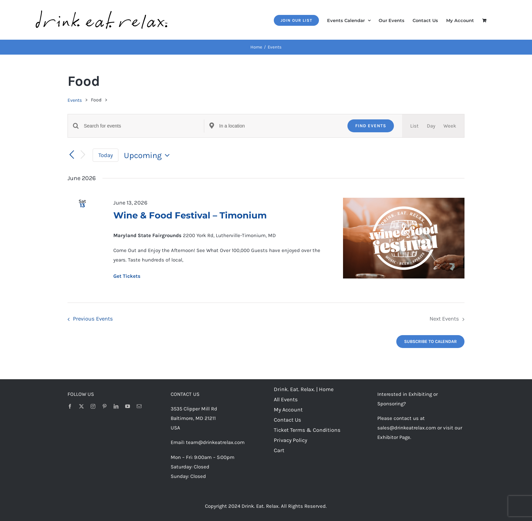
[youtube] (127, 406)
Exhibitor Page (393, 437)
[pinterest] (104, 406)
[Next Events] (83, 155)
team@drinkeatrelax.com (215, 442)
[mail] (139, 406)
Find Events (370, 125)
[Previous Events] (72, 155)
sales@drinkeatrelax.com (406, 428)
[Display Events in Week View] (449, 125)
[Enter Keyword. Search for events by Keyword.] (144, 126)
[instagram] (93, 406)
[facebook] (70, 406)
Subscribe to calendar (430, 341)
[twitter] (81, 406)
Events (75, 100)
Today (105, 155)
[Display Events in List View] (414, 125)
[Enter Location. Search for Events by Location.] (279, 126)
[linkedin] (116, 406)
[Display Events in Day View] (431, 125)
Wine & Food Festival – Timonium (190, 215)
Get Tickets (126, 276)
